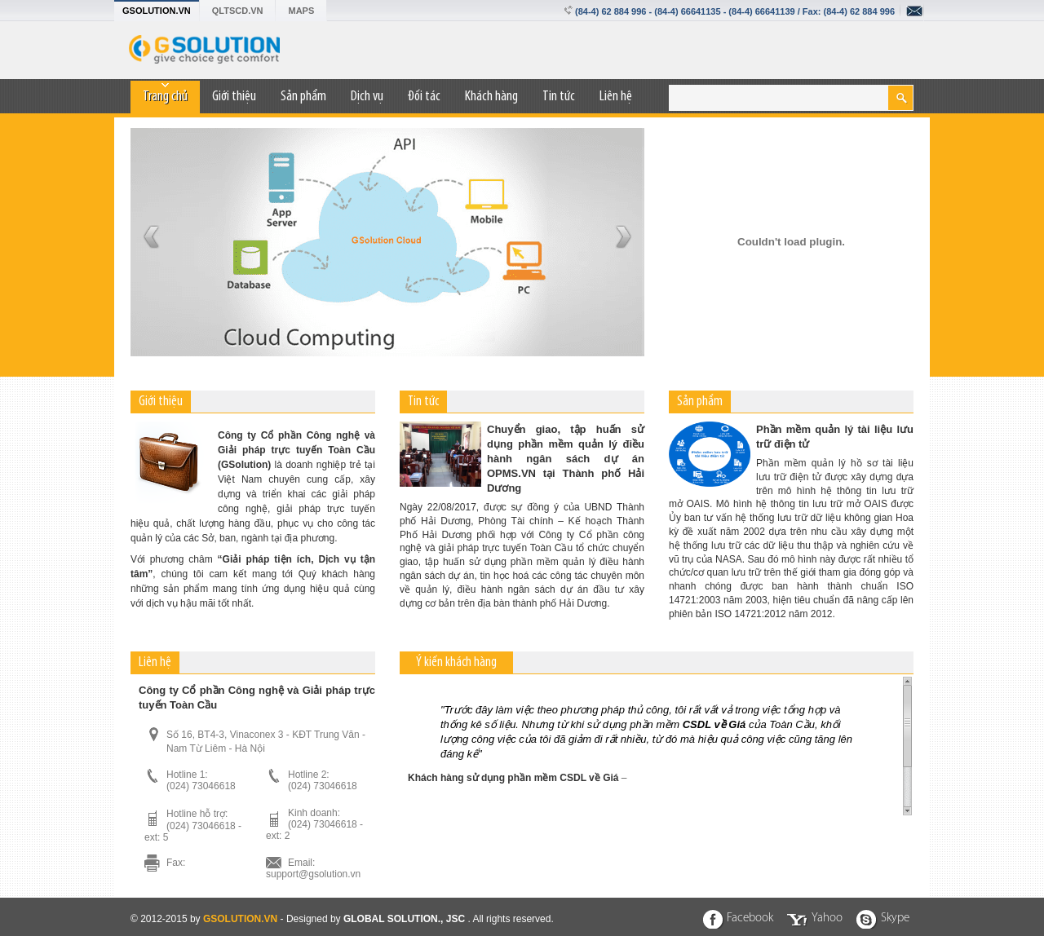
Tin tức (558, 96)
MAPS (301, 10)
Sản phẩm (303, 96)
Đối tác (424, 96)
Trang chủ (165, 96)
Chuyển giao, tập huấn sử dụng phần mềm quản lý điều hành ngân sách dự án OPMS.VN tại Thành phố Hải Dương (565, 458)
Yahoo (827, 918)
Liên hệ (615, 96)
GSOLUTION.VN (156, 10)
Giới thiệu (234, 96)
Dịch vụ (367, 96)
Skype (895, 918)
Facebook (750, 918)
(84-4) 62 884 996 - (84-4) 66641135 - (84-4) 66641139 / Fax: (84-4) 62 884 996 (735, 11)
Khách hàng (491, 96)
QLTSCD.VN (237, 10)
